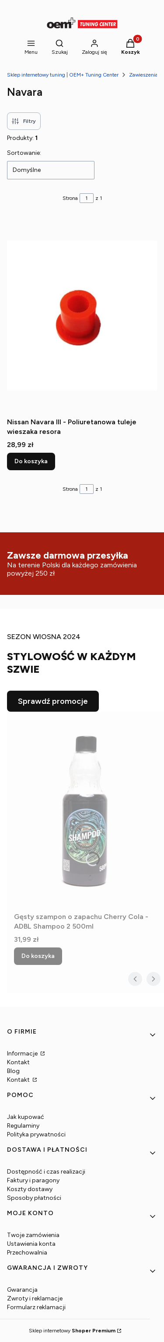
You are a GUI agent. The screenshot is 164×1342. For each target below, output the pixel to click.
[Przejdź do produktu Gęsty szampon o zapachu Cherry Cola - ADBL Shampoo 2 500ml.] (85, 810)
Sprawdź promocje (53, 701)
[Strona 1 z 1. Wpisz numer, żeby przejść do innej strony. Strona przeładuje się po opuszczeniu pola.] (87, 198)
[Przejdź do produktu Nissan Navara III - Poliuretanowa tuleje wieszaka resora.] (82, 315)
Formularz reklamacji (36, 1307)
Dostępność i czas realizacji (46, 1171)
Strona (70, 198)
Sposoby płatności (34, 1198)
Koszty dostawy (29, 1189)
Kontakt (18, 1062)
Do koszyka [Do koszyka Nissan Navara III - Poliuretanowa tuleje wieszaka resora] (31, 461)
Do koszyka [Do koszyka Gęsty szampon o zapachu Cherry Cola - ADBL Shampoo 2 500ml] (38, 956)
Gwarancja (22, 1289)
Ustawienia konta (31, 1244)
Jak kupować (25, 1117)
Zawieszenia (143, 75)
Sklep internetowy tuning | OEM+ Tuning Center (63, 75)
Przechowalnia (27, 1252)
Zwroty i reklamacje (35, 1298)
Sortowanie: (24, 153)
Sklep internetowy (72, 1331)
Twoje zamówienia (33, 1235)
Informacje (23, 1053)
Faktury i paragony (33, 1180)
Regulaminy (23, 1125)
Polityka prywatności (36, 1134)
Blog (13, 1071)
